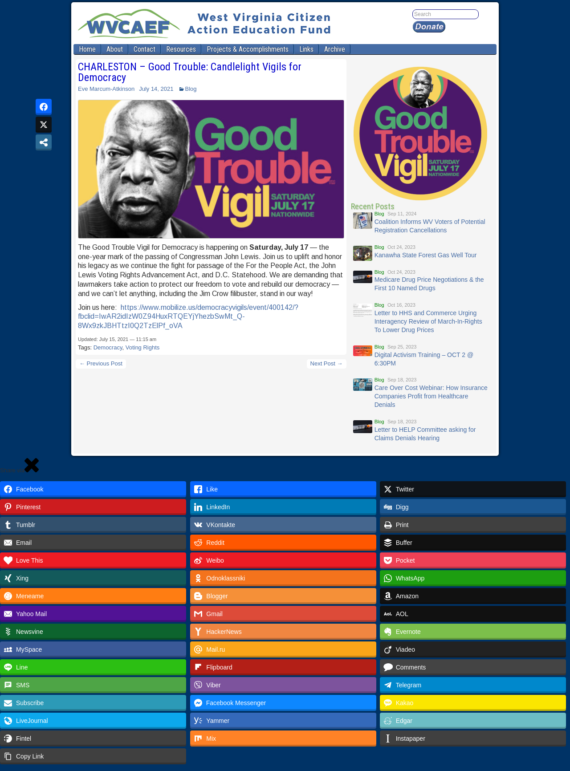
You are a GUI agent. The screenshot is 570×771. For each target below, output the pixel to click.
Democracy (108, 347)
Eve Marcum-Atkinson (106, 88)
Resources (181, 49)
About (114, 49)
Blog (191, 88)
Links (306, 49)
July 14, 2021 (156, 88)
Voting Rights (143, 347)
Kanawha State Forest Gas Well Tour (426, 255)
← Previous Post (100, 363)
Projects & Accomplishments (248, 49)
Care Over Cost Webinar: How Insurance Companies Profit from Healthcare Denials (431, 396)
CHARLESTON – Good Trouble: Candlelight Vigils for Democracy (189, 72)
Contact (144, 49)
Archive (334, 49)
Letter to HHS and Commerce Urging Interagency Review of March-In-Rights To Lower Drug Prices (428, 321)
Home (87, 49)
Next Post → (326, 363)
